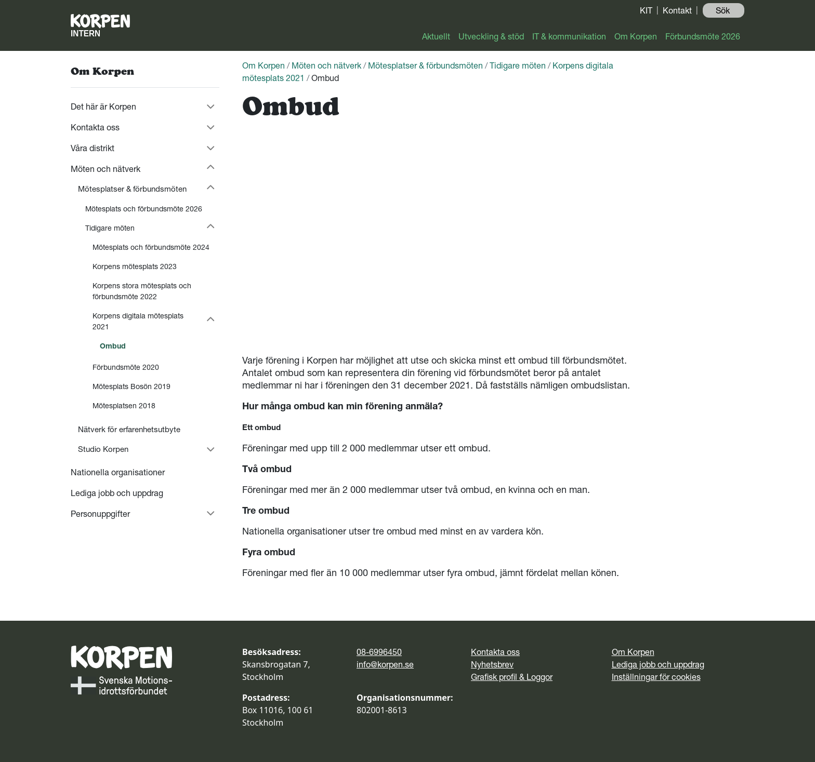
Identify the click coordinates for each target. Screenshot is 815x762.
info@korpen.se (385, 664)
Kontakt (677, 10)
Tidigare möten (110, 228)
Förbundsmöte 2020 (126, 367)
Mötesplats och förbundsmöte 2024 (151, 247)
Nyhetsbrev (492, 664)
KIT (646, 10)
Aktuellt (436, 36)
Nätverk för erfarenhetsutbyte (129, 429)
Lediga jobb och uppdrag (117, 493)
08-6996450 (379, 652)
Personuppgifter (100, 514)
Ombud (113, 346)
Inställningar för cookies (656, 677)
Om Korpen (635, 36)
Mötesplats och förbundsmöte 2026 (143, 208)
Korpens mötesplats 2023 (135, 266)
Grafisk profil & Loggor (512, 677)
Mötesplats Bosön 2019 (131, 386)
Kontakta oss (95, 127)
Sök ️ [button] (724, 10)
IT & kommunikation (569, 36)
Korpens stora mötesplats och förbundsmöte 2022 (142, 291)
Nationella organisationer (118, 472)
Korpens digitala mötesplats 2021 (138, 321)
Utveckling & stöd (491, 36)
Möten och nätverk (105, 169)
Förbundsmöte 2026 (702, 36)
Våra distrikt (92, 148)
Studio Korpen (103, 449)
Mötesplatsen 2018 (124, 405)
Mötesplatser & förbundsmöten (132, 189)
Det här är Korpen (103, 106)
